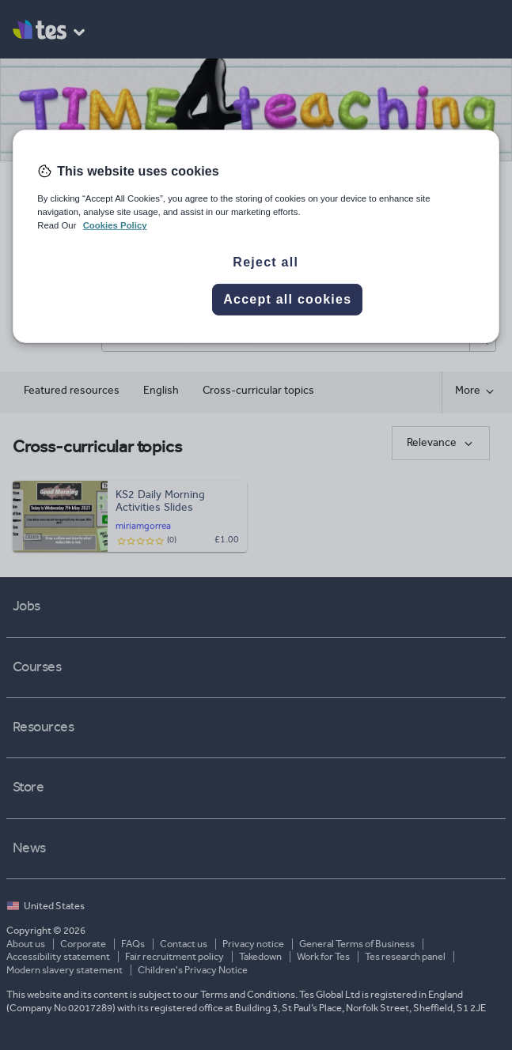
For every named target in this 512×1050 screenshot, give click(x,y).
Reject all (265, 262)
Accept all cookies (287, 299)
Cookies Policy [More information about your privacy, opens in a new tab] (115, 225)
